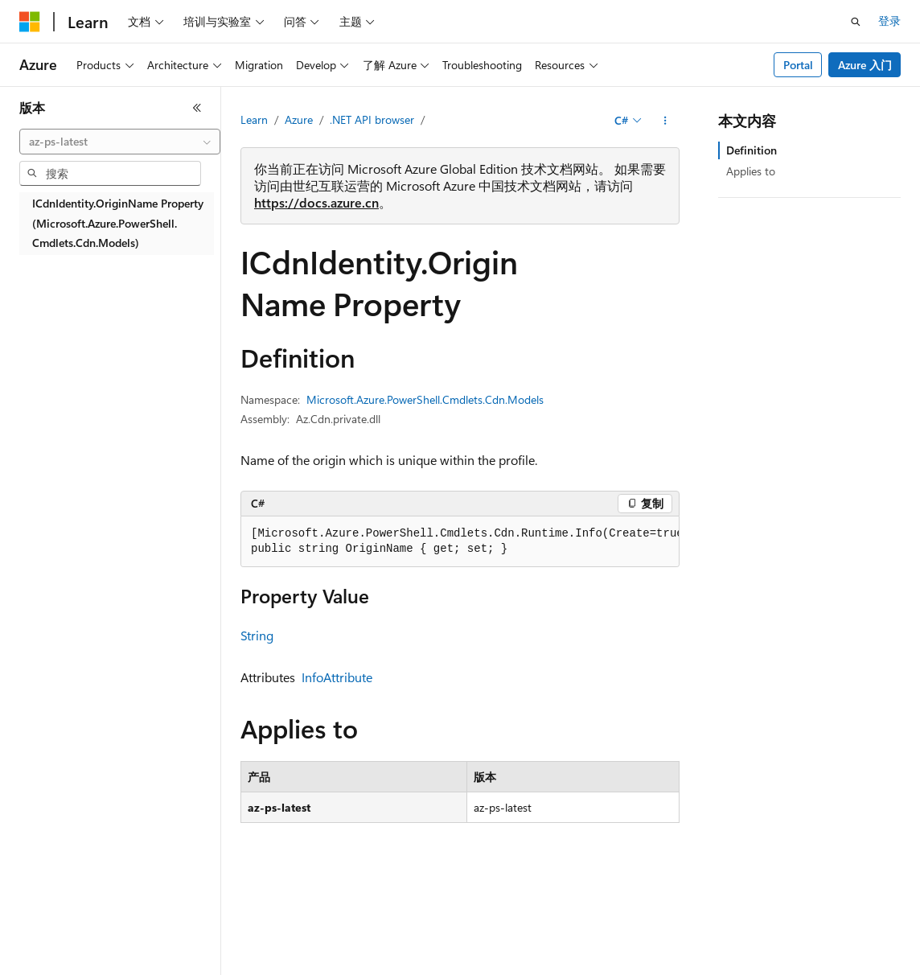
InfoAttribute (337, 677)
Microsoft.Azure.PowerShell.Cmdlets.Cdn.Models (425, 399)
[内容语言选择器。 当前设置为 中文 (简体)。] (63, 952)
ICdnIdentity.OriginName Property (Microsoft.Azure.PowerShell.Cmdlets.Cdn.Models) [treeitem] (117, 222)
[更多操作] (665, 121)
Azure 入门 (865, 64)
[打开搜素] (856, 21)
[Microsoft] (29, 21)
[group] (460, 541)
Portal (798, 64)
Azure (299, 119)
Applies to (750, 171)
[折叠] (197, 107)
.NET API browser (372, 119)
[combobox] (119, 141)
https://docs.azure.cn (316, 202)
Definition (751, 150)
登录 (889, 20)
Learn (254, 119)
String (256, 635)
